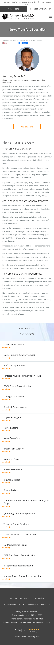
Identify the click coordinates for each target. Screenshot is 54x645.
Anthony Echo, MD (8, 41)
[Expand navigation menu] (51, 17)
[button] (27, 126)
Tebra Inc (26, 598)
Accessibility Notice (30, 604)
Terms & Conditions (12, 604)
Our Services (23, 41)
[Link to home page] (24, 17)
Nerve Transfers (36, 41)
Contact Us (45, 604)
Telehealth (19, 2)
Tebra (37, 636)
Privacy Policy (38, 598)
